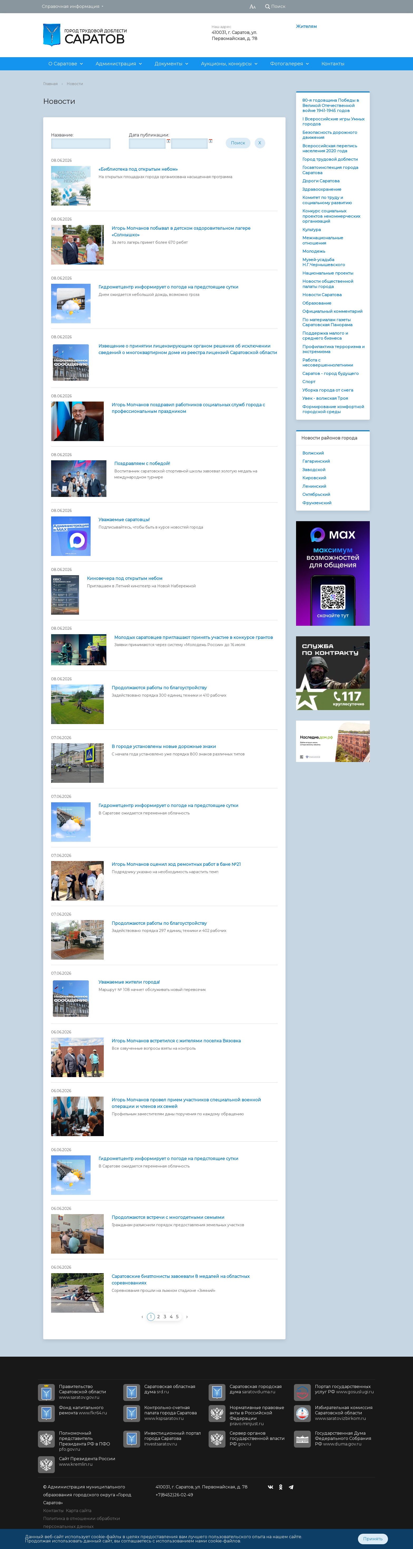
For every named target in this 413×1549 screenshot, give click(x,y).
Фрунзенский (316, 502)
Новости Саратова (322, 294)
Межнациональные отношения (322, 240)
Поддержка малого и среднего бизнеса (325, 336)
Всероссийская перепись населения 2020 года (329, 148)
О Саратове (62, 64)
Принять (373, 1538)
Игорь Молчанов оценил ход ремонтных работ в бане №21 (176, 864)
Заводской (313, 469)
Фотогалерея (286, 64)
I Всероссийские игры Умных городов (333, 121)
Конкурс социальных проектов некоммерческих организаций (331, 216)
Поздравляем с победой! (142, 463)
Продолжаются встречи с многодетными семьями (168, 1217)
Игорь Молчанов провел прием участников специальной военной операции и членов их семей (186, 1103)
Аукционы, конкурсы (226, 64)
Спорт (308, 381)
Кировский (314, 477)
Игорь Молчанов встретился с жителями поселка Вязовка (176, 1040)
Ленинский (314, 486)
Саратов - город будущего (330, 373)
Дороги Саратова (321, 180)
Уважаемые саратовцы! (124, 519)
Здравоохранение (321, 189)
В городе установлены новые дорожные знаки (164, 746)
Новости (75, 83)
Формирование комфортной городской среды (333, 409)
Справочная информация (71, 6)
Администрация (116, 64)
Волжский (313, 453)
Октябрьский (316, 494)
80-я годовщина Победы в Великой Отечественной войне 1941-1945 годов (330, 105)
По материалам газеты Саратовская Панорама (327, 322)
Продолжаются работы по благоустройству (159, 687)
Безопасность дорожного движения (329, 135)
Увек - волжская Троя (325, 398)
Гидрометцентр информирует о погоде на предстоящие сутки (168, 287)
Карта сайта (78, 1510)
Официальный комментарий (332, 311)
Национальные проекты (327, 273)
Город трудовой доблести (330, 159)
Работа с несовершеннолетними (327, 363)
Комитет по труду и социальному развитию (327, 200)
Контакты (333, 64)
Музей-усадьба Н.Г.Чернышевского (323, 262)
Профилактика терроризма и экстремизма (333, 349)
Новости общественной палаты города (327, 284)
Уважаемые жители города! (129, 982)
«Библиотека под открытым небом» (138, 169)
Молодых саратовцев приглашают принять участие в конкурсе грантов (193, 637)
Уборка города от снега (327, 390)
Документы (169, 64)
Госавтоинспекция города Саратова (330, 170)
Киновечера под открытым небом (125, 578)
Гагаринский (316, 461)
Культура (311, 229)
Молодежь (313, 251)
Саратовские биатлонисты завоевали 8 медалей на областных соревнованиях (180, 1280)
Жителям (306, 26)
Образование (316, 303)
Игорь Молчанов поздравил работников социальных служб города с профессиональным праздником (188, 408)
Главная (50, 83)
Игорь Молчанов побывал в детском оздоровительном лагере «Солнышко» (181, 231)
